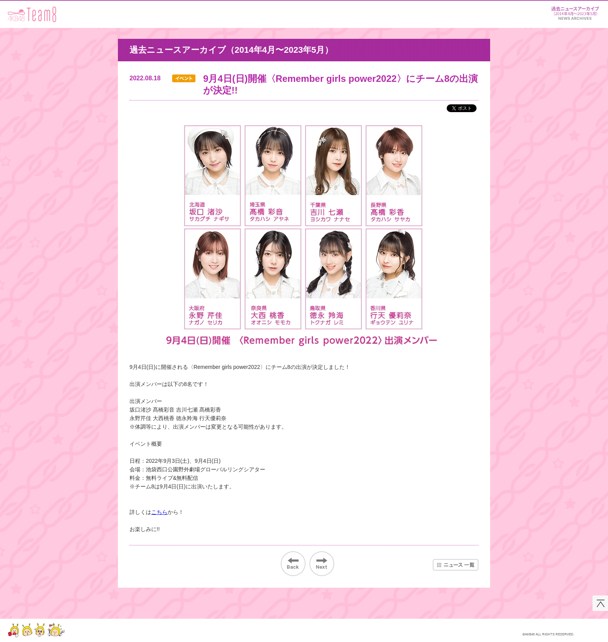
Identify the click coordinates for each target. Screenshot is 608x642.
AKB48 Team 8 (32, 14)
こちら (159, 512)
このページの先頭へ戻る (600, 603)
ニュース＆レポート (575, 12)
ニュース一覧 (455, 565)
